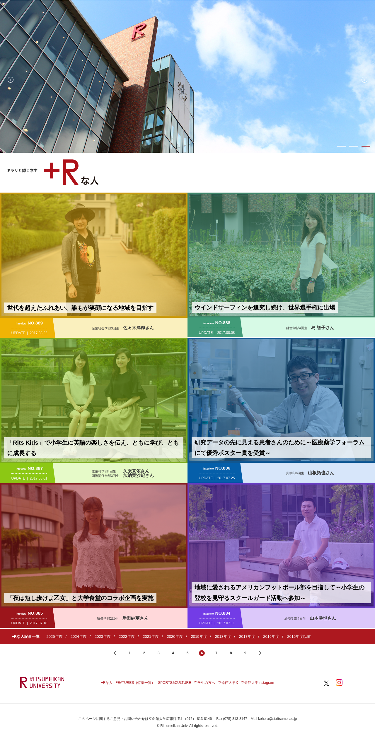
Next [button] (364, 80)
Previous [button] (10, 80)
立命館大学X (228, 683)
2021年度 (151, 636)
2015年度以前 (299, 636)
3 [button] (366, 146)
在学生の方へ (204, 683)
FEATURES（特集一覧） (135, 683)
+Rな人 (106, 683)
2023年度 (103, 636)
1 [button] (341, 146)
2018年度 (223, 636)
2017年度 (247, 636)
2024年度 (79, 636)
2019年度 (199, 636)
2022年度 (127, 636)
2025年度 (55, 636)
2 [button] (353, 146)
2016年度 (271, 636)
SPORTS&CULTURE (174, 683)
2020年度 (175, 636)
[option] (187, 76)
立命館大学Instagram (257, 683)
